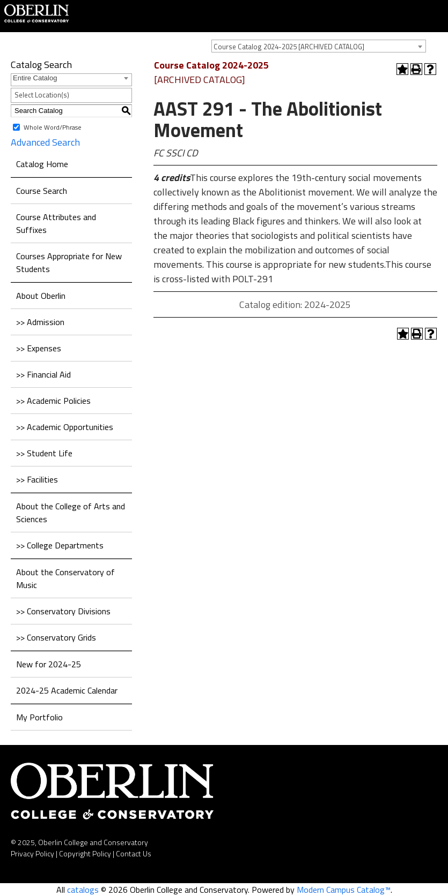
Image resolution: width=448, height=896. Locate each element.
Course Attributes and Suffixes (56, 223)
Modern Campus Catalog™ (344, 889)
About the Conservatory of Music (65, 578)
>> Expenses (38, 348)
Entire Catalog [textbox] (35, 78)
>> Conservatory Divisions (63, 611)
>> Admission (40, 321)
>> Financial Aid (43, 374)
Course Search (41, 190)
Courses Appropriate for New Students (69, 262)
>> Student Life (44, 453)
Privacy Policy (32, 853)
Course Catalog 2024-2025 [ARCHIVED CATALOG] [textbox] (289, 46)
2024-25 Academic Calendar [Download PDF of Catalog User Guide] (66, 690)
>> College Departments (60, 545)
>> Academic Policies (53, 400)
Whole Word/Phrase (53, 127)
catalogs (83, 889)
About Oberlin (40, 295)
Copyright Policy (85, 853)
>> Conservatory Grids (56, 637)
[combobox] (318, 46)
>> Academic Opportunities (64, 426)
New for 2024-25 (48, 664)
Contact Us (133, 853)
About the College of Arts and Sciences (70, 512)
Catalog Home (42, 163)
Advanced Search (45, 142)
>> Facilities (37, 479)
